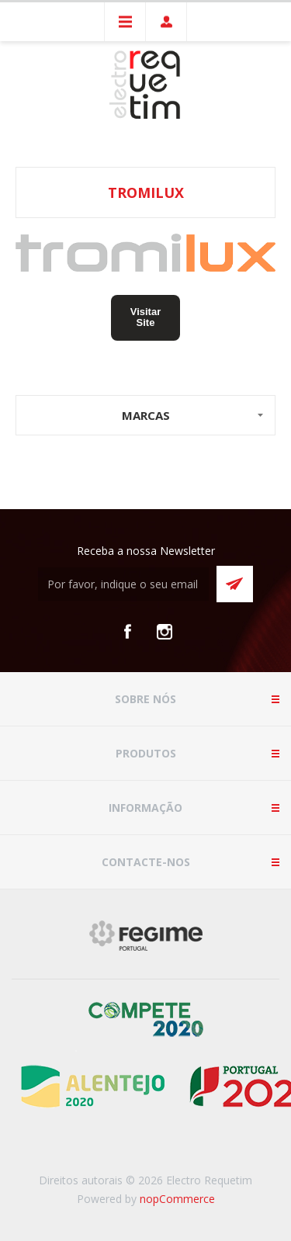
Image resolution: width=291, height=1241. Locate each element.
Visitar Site (145, 317)
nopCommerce (177, 1198)
